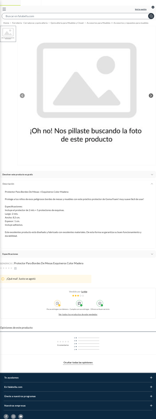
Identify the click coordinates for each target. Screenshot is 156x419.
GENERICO (6, 270)
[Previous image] (22, 102)
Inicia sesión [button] (141, 9)
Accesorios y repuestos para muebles (130, 30)
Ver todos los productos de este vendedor (78, 321)
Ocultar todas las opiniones (78, 369)
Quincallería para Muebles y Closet (67, 30)
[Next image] (151, 102)
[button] (78, 16)
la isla (84, 298)
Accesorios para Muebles (98, 30)
